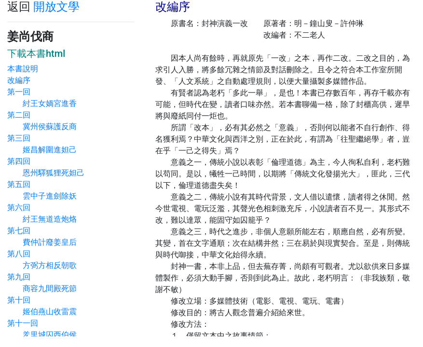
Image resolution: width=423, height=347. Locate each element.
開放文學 (56, 6)
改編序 (18, 80)
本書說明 (22, 68)
